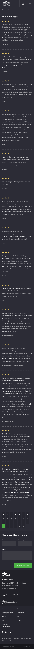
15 (11, 522)
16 (15, 522)
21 (7, 526)
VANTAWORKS (27, 646)
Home (3, 10)
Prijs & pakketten (7, 612)
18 (23, 522)
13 (3, 522)
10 (19, 518)
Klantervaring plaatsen (23, 565)
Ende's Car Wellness (6, 3)
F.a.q (3, 620)
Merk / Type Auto (23, 540)
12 (27, 518)
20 (3, 526)
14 (7, 522)
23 (15, 526)
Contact (19, 620)
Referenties (20, 612)
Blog (18, 616)
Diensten (20, 609)
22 (11, 526)
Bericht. (4, 549)
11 (23, 518)
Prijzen (4, 616)
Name (3, 540)
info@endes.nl (11, 602)
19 (27, 522)
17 (19, 522)
